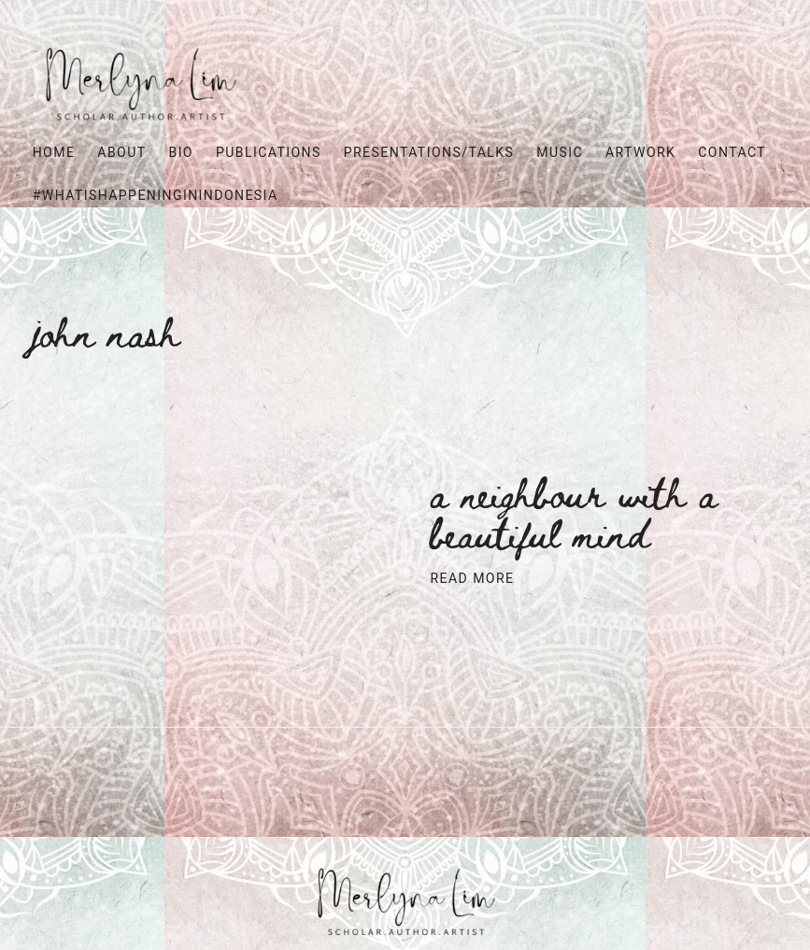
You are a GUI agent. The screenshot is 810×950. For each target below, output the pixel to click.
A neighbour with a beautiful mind (574, 512)
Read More (473, 578)
